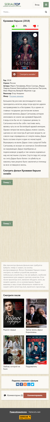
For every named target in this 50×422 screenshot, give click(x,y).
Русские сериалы (16, 96)
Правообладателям (18, 412)
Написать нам (34, 412)
